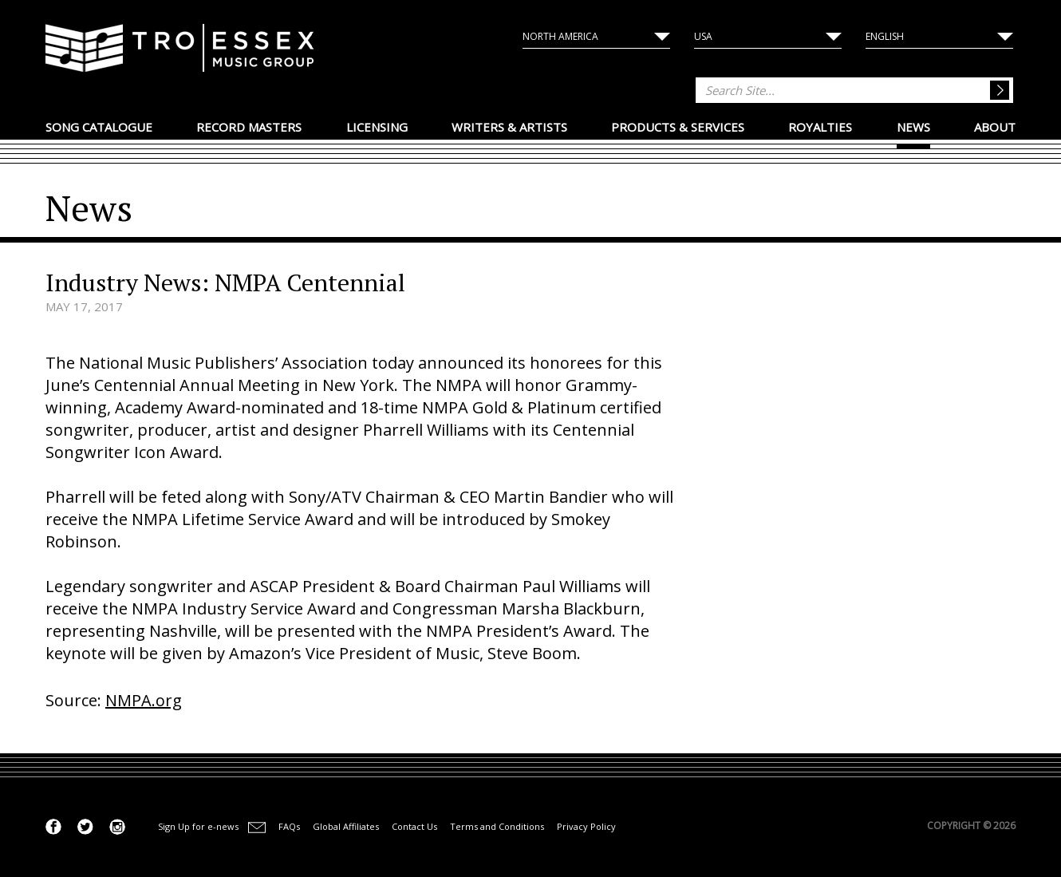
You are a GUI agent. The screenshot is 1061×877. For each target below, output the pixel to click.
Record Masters (249, 127)
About (995, 127)
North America (560, 36)
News (913, 127)
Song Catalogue (98, 127)
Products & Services (677, 127)
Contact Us (414, 826)
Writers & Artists (509, 127)
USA (703, 36)
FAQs (289, 826)
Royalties (820, 127)
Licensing (377, 127)
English (885, 36)
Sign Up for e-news (198, 826)
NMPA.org (143, 700)
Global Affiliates (346, 826)
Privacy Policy (586, 826)
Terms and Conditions (497, 826)
